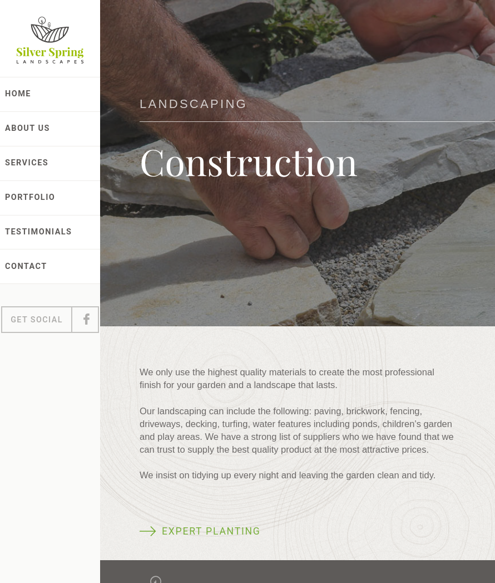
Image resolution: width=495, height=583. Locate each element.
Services (26, 163)
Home (18, 94)
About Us (27, 128)
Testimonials (38, 232)
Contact (26, 266)
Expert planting (211, 531)
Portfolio (30, 197)
